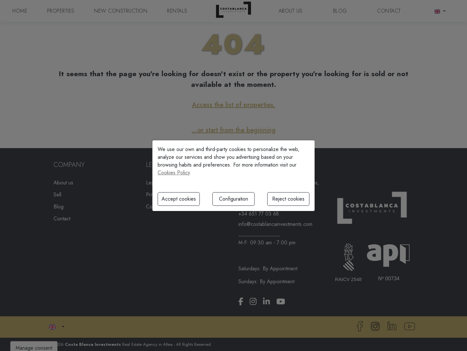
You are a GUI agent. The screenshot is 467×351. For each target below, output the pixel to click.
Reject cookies (288, 199)
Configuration (233, 199)
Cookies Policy (174, 172)
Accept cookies (179, 199)
